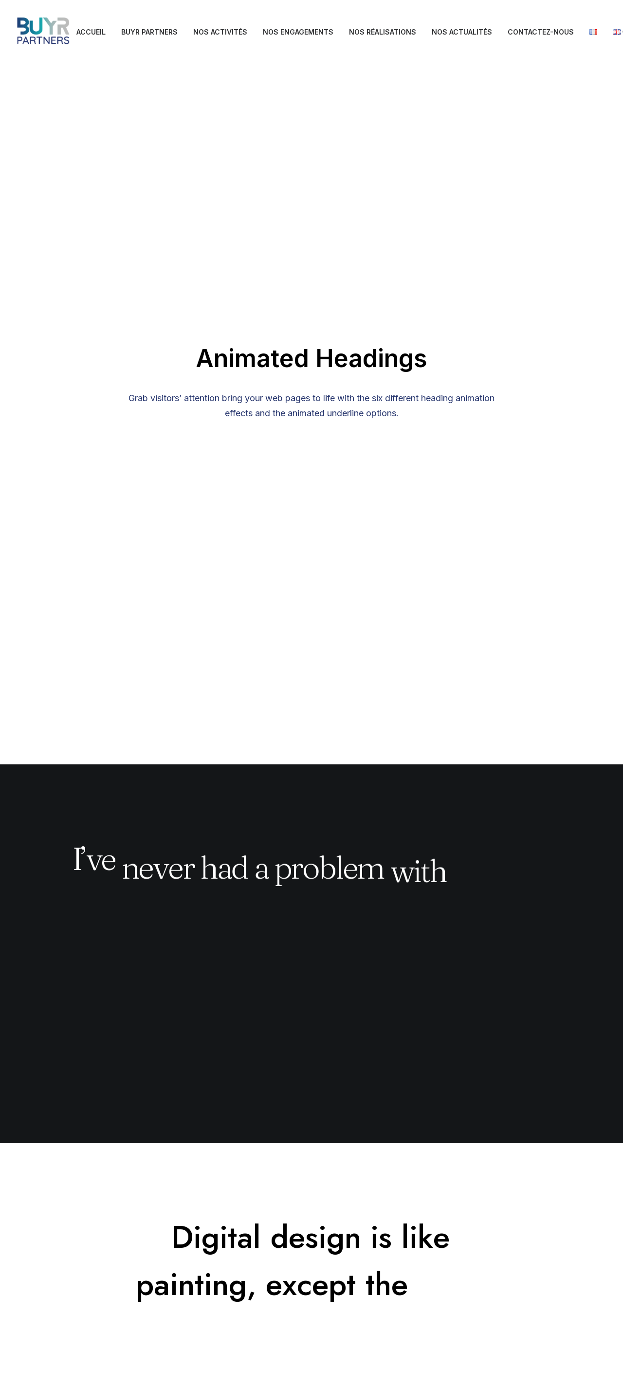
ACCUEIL (91, 32)
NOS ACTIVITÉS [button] (220, 32)
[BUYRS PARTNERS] (43, 32)
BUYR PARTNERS (149, 32)
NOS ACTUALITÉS (462, 32)
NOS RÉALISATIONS (382, 32)
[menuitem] (91, 32)
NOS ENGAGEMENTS (298, 32)
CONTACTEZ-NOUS (541, 32)
